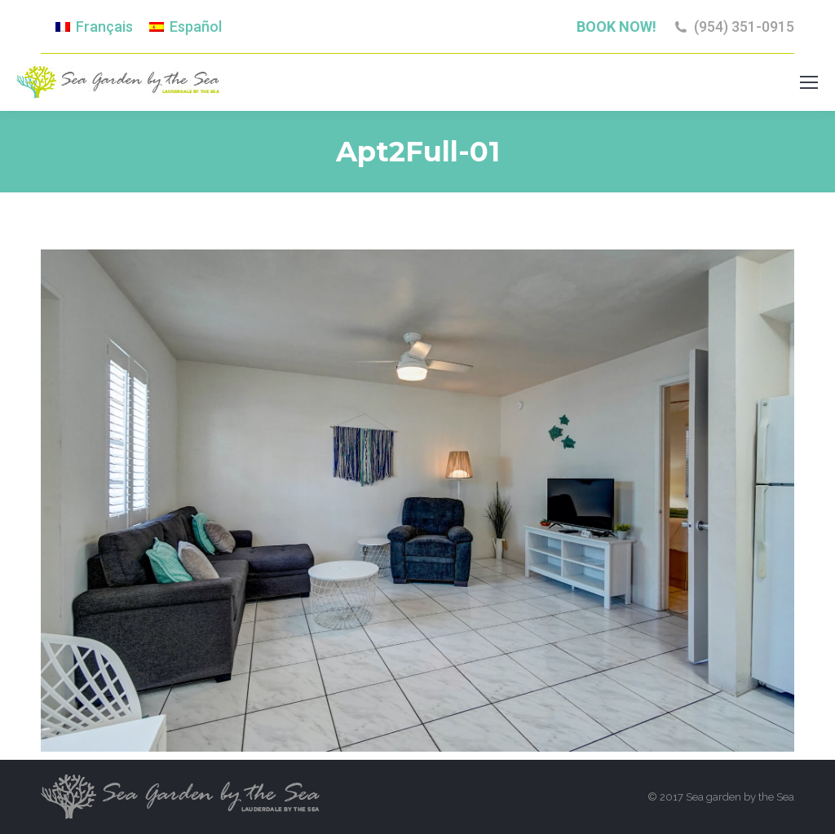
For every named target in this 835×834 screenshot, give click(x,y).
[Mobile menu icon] (809, 82)
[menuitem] (94, 27)
